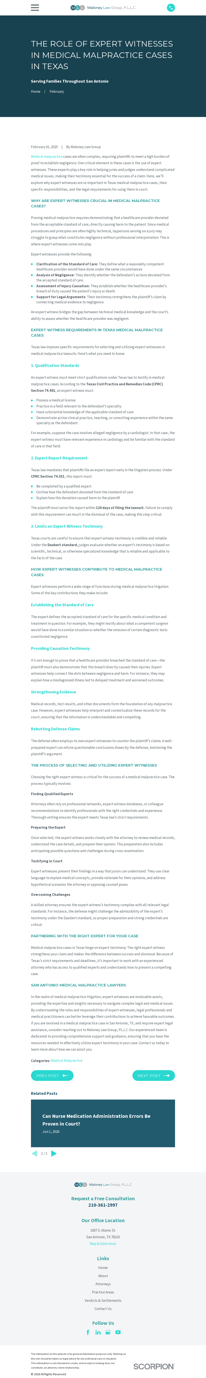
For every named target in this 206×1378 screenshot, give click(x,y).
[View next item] (54, 1153)
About (103, 1275)
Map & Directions (103, 1243)
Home (103, 1267)
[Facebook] (88, 1332)
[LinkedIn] (98, 1332)
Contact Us (103, 1308)
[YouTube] (118, 1332)
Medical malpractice (47, 156)
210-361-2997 (103, 1205)
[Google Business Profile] (108, 1332)
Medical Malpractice (66, 1060)
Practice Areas (103, 1292)
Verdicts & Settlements (103, 1300)
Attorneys (103, 1284)
